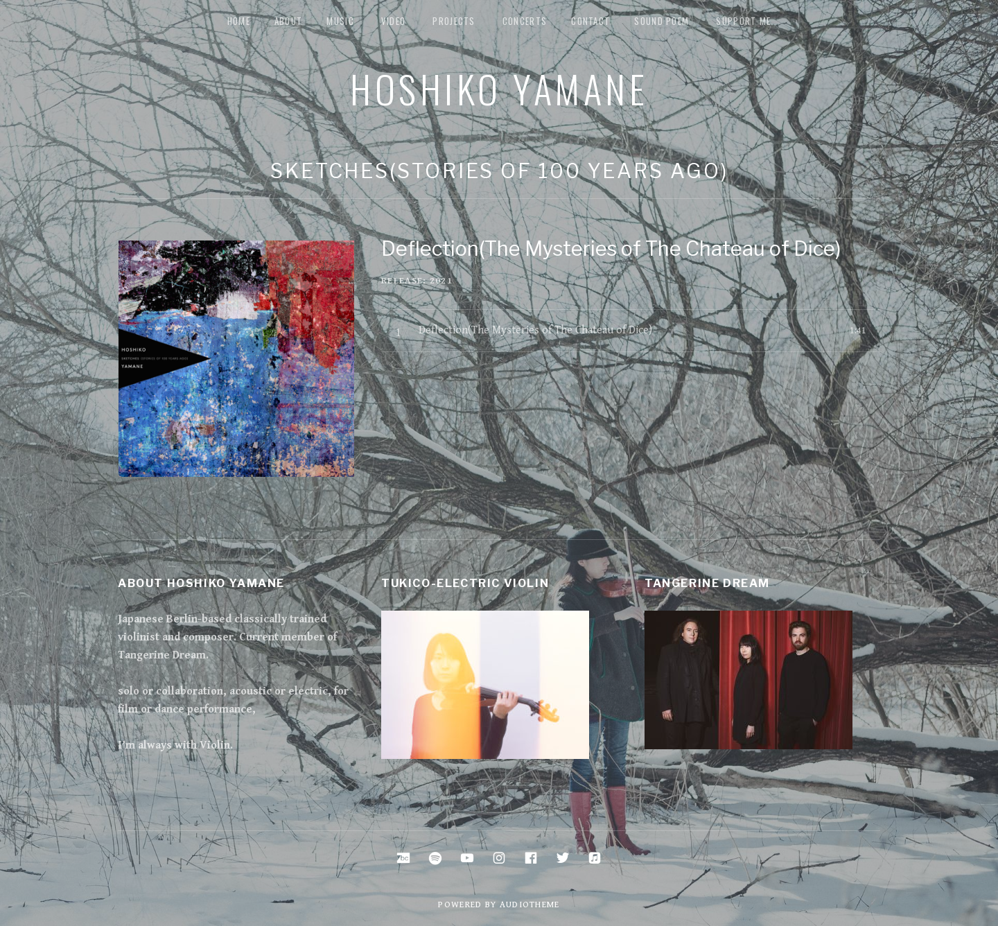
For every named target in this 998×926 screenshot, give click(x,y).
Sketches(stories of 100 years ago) (499, 171)
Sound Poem (661, 21)
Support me (743, 21)
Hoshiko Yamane (499, 88)
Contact (590, 21)
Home (238, 21)
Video (393, 21)
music (340, 21)
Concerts (524, 21)
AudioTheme (530, 905)
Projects (453, 21)
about (288, 21)
